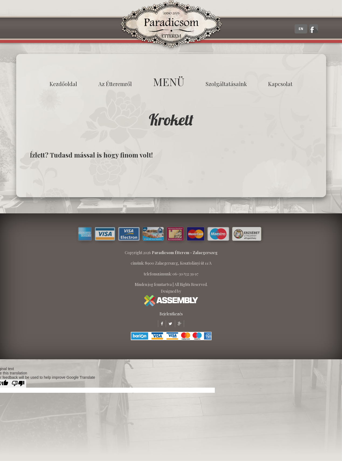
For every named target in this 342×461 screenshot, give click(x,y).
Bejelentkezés (171, 313)
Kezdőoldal (63, 83)
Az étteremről (115, 83)
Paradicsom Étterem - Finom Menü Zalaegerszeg (171, 25)
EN (301, 29)
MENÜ (168, 81)
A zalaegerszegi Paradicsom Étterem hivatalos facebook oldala (313, 28)
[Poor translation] (18, 384)
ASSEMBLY (171, 301)
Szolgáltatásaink (226, 83)
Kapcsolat (280, 83)
